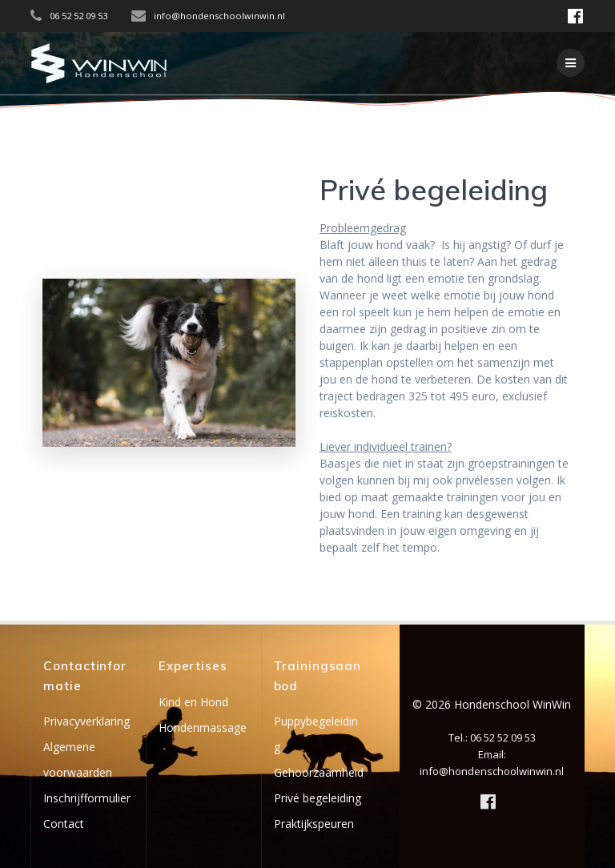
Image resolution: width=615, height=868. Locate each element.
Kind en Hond (193, 701)
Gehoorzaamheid (319, 772)
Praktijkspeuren (314, 823)
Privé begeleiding (317, 798)
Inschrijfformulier (87, 798)
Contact (63, 823)
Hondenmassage (203, 727)
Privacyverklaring (86, 721)
